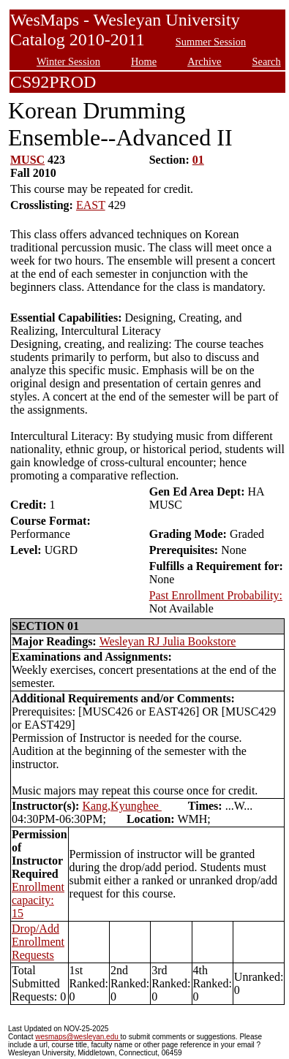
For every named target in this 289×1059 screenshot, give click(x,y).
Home (144, 61)
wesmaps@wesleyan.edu (77, 1037)
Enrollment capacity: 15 (38, 900)
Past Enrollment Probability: (215, 595)
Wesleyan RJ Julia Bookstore (168, 641)
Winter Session (68, 61)
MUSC (27, 159)
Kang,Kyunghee (121, 806)
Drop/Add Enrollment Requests (38, 941)
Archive (204, 61)
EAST (90, 205)
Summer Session (211, 42)
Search (266, 61)
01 (198, 159)
